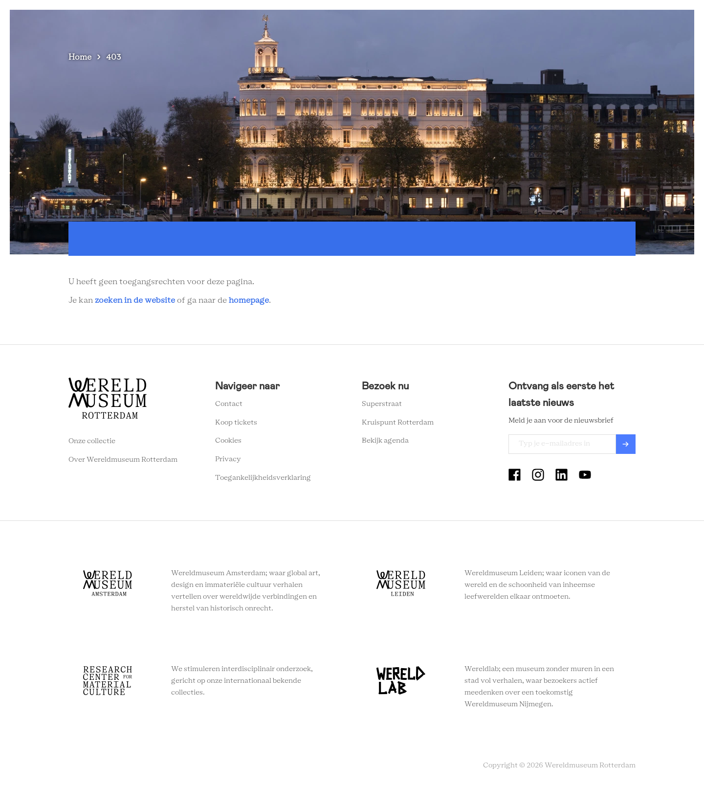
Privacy (228, 459)
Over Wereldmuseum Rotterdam (122, 459)
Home (79, 57)
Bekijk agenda (385, 440)
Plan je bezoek (296, 24)
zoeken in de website (135, 300)
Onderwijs (422, 24)
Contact (228, 404)
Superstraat (382, 404)
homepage (249, 300)
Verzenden (626, 444)
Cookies (228, 440)
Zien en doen (235, 24)
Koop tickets (236, 422)
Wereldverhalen (362, 24)
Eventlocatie (476, 24)
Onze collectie (91, 441)
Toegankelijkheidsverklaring (263, 477)
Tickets (525, 24)
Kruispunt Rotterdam (398, 422)
